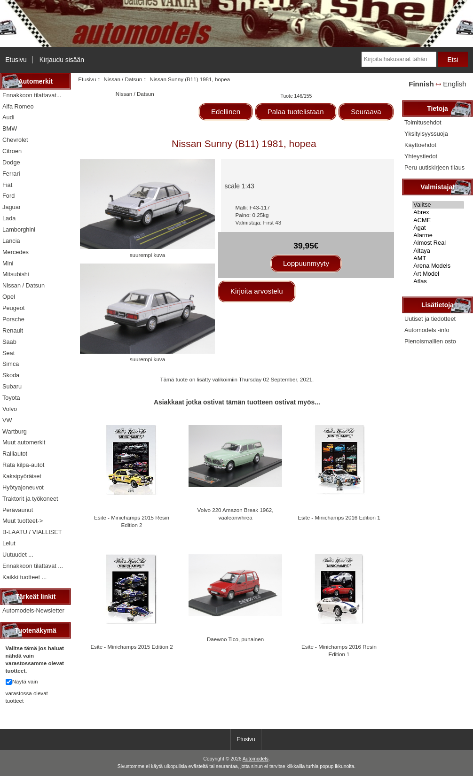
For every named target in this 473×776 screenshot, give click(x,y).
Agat (438, 228)
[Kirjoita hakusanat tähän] (399, 59)
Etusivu (16, 59)
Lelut (9, 543)
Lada (9, 218)
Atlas (438, 281)
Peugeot (13, 307)
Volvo (9, 408)
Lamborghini (18, 229)
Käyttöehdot (420, 144)
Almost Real (438, 243)
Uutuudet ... (17, 554)
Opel (8, 296)
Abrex (438, 212)
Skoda (10, 375)
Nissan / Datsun (122, 79)
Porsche (13, 319)
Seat (8, 353)
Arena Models (438, 266)
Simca (10, 363)
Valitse (438, 205)
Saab (9, 341)
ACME (438, 220)
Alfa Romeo (18, 106)
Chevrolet (15, 139)
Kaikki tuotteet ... (24, 577)
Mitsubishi (15, 274)
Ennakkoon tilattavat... (31, 95)
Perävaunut (17, 509)
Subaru (12, 386)
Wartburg (14, 431)
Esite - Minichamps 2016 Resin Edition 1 (339, 650)
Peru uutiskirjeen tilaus (434, 167)
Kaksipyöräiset (21, 476)
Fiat (7, 184)
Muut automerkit (23, 442)
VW (7, 420)
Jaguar (11, 206)
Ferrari (11, 173)
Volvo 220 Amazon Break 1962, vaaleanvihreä (235, 513)
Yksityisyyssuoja (426, 133)
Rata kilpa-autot (23, 464)
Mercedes (15, 252)
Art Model (438, 274)
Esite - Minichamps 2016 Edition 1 (339, 517)
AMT (438, 258)
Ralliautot (14, 453)
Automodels (255, 758)
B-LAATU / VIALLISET (32, 531)
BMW (9, 128)
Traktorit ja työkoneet (30, 498)
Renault (12, 330)
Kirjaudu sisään (61, 59)
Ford (8, 195)
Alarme (438, 235)
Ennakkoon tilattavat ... (32, 565)
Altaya (438, 251)
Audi (8, 117)
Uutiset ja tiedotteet (430, 318)
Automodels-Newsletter (33, 610)
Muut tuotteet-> (22, 520)
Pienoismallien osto (430, 341)
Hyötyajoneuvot (23, 487)
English (454, 84)
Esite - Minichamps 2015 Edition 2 (131, 647)
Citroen (12, 151)
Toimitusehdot (422, 122)
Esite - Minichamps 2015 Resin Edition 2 (131, 521)
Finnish (421, 84)
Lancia (11, 240)
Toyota (11, 397)
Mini (7, 263)
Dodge (11, 162)
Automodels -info (426, 330)
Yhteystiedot (420, 156)
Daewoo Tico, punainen (235, 639)
